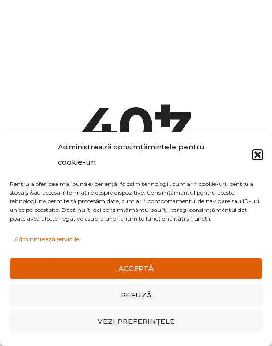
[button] (257, 155)
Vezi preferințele (136, 321)
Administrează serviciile (46, 239)
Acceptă (136, 268)
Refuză (136, 294)
